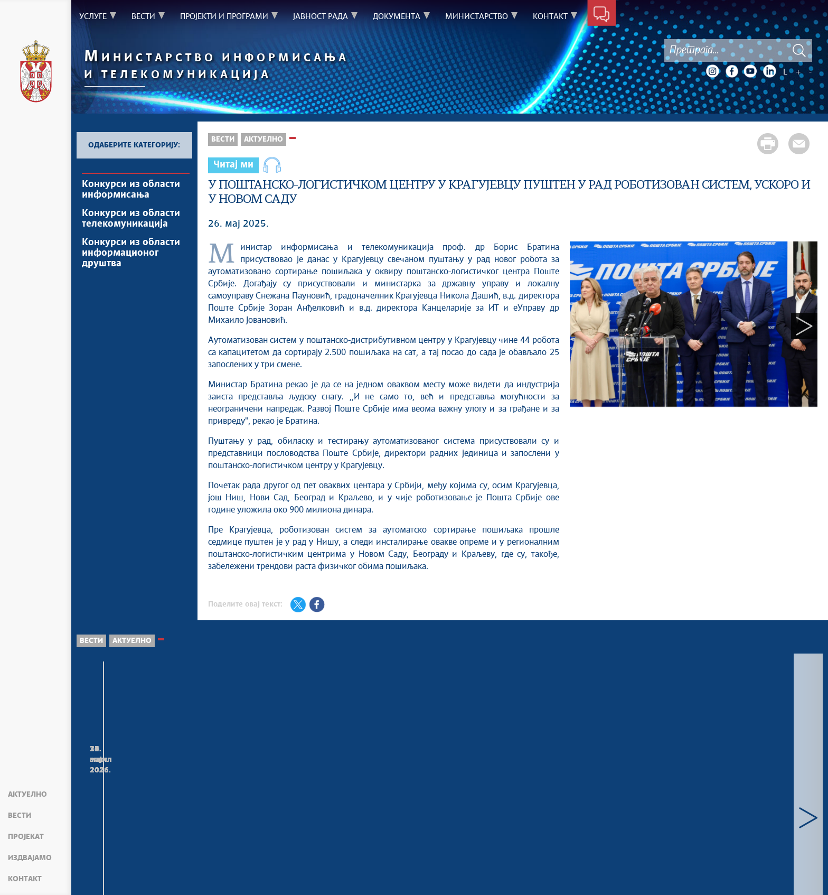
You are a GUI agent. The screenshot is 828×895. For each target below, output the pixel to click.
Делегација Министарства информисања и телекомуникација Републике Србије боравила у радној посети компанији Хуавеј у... (150, 799)
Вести (19, 815)
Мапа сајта (102, 874)
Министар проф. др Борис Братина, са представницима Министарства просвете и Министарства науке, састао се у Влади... (598, 794)
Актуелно (27, 794)
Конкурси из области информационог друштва (131, 253)
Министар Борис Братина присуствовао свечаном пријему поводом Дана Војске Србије (746, 783)
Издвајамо (30, 858)
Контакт (25, 879)
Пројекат (26, 837)
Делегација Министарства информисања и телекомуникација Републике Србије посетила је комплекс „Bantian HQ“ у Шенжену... (298, 799)
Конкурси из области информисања (131, 190)
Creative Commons (331, 874)
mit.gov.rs (565, 874)
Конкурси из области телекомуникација (131, 219)
